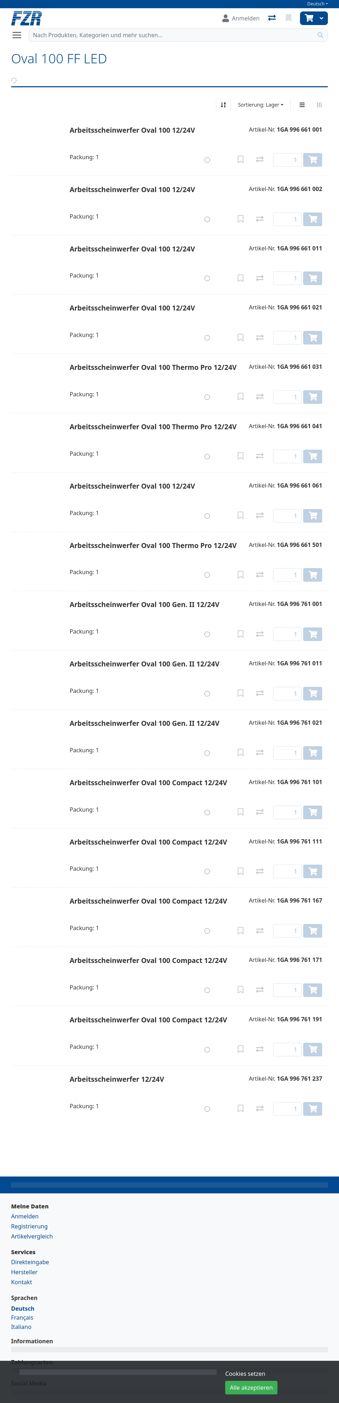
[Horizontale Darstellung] (319, 105)
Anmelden (25, 1216)
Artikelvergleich (32, 1236)
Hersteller (24, 1272)
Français (22, 1317)
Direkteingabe (30, 1262)
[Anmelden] (241, 18)
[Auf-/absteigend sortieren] (223, 105)
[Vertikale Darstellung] (302, 105)
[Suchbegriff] (171, 35)
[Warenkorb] (308, 18)
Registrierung (29, 1226)
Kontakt (21, 1282)
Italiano (21, 1327)
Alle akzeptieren (251, 1388)
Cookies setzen (245, 1374)
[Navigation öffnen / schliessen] (19, 35)
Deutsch (316, 4)
